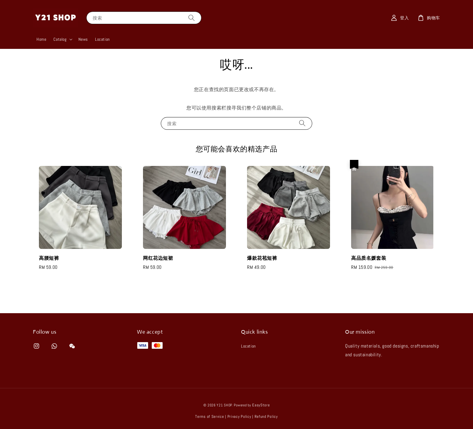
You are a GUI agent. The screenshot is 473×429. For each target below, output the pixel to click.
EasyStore (261, 405)
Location (102, 39)
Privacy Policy (239, 416)
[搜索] (191, 18)
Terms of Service (209, 416)
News (83, 39)
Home (41, 39)
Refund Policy (266, 416)
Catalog (59, 39)
